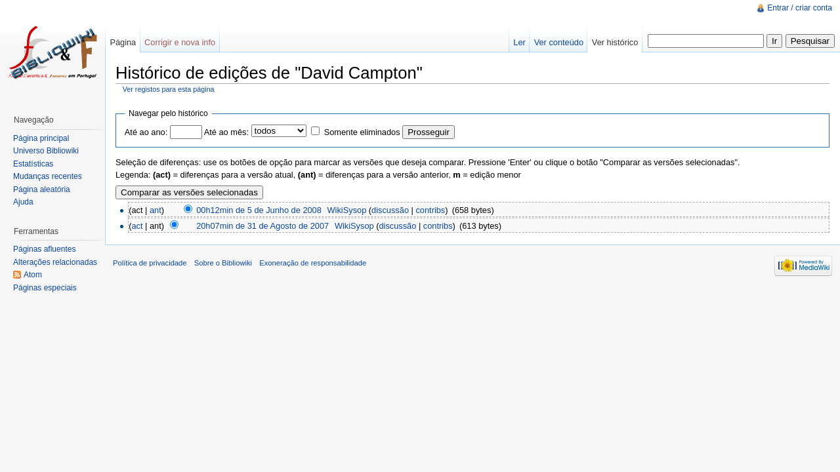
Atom (33, 274)
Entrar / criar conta (799, 7)
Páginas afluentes (44, 249)
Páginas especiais (45, 287)
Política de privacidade (150, 263)
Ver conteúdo (558, 42)
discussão (390, 210)
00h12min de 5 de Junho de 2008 (259, 210)
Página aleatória (41, 189)
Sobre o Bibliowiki (223, 263)
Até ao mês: (226, 132)
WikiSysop (347, 210)
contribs (430, 210)
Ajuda (23, 201)
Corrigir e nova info (179, 42)
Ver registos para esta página (169, 89)
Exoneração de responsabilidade (312, 263)
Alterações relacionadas (55, 262)
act (136, 226)
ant (155, 210)
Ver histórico (615, 42)
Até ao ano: (146, 132)
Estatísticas (33, 163)
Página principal (41, 138)
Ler (519, 42)
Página (123, 42)
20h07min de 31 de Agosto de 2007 (262, 226)
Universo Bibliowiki (46, 150)
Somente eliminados (362, 132)
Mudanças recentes (47, 176)
